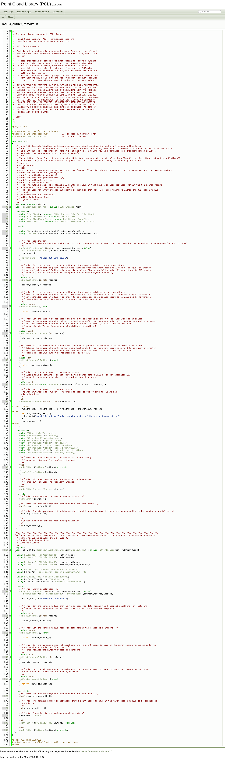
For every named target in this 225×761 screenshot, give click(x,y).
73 (5, 207)
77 (5, 216)
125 (5, 333)
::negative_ (59, 443)
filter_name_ (29, 258)
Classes (57, 11)
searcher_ (37, 715)
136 (5, 360)
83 (5, 231)
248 (5, 632)
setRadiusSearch (28, 280)
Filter (30, 438)
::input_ (50, 433)
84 (5, 233)
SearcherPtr (33, 221)
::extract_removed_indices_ (68, 450)
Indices (39, 467)
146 (5, 384)
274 (5, 696)
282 (5, 715)
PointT (42, 250)
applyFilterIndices (33, 472)
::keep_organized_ (62, 445)
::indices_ (51, 435)
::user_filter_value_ (64, 448)
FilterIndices (66, 207)
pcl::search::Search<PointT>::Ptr (74, 221)
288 (5, 730)
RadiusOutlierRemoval (34, 207)
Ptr (28, 231)
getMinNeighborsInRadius (33, 360)
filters (10, 17)
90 (5, 248)
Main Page (8, 11)
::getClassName (52, 440)
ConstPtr (31, 233)
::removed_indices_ (63, 452)
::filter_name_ (52, 438)
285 (5, 723)
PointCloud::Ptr (66, 216)
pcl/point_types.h (34, 136)
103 (5, 280)
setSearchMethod (28, 384)
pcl (3, 17)
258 (5, 657)
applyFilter (26, 467)
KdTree (28, 569)
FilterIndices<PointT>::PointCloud (73, 214)
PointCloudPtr (34, 216)
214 (5, 550)
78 (5, 219)
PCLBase (31, 433)
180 (5, 467)
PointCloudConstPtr (38, 219)
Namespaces (42, 11)
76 (5, 214)
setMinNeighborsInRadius (33, 333)
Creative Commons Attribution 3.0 (95, 751)
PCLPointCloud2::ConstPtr (69, 581)
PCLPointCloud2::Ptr (60, 579)
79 (5, 221)
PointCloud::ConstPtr (75, 219)
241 (5, 615)
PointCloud (33, 214)
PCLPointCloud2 (76, 550)
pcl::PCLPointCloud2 (44, 555)
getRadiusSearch (28, 306)
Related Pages (24, 11)
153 (5, 401)
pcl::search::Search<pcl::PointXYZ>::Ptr (62, 572)
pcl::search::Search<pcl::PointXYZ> (56, 569)
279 (5, 708)
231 (5, 591)
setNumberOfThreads (30, 401)
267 (5, 679)
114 (5, 306)
